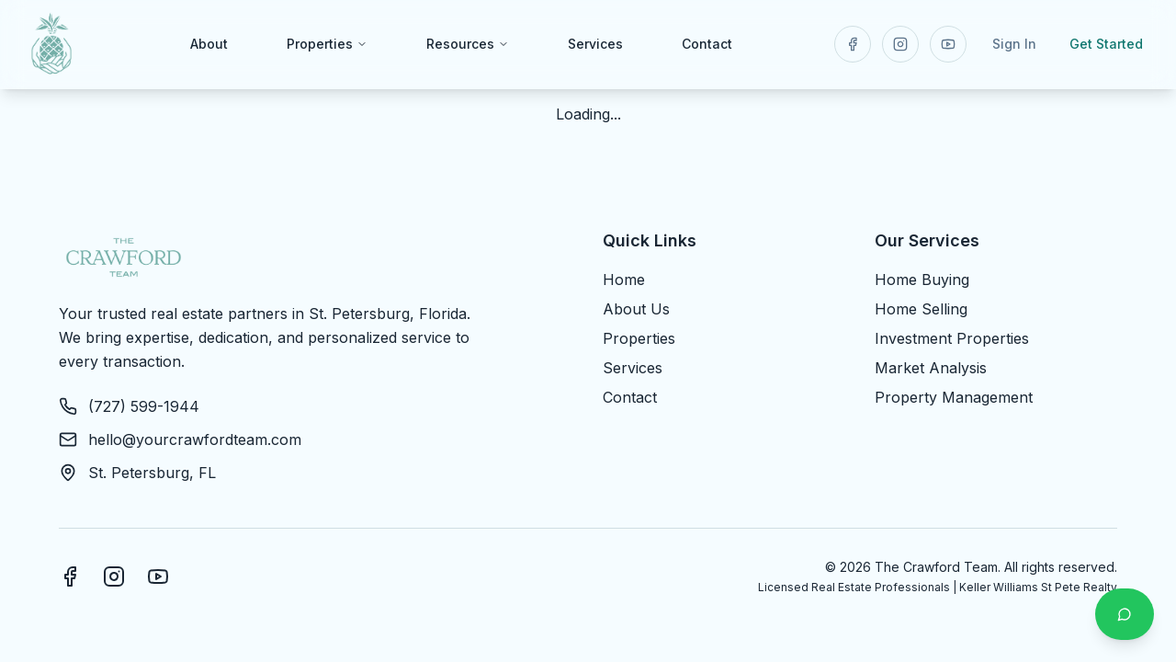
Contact (707, 43)
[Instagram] (114, 576)
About (209, 43)
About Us (636, 309)
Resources (467, 43)
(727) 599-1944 (143, 406)
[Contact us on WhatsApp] (1124, 614)
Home (624, 279)
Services (595, 43)
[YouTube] (158, 576)
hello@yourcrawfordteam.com (194, 439)
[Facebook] (70, 576)
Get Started (1106, 43)
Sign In (1014, 43)
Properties (327, 43)
